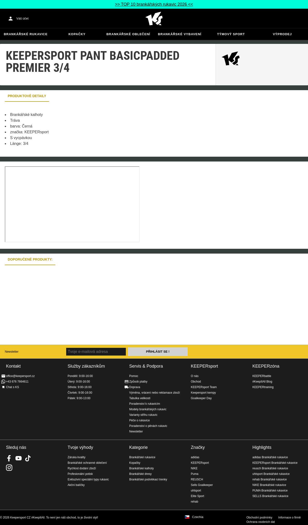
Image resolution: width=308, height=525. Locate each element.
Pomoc (133, 376)
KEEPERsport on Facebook (9, 458)
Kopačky (76, 34)
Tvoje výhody (80, 447)
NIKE (194, 468)
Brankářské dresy (140, 474)
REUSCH (197, 479)
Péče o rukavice (139, 420)
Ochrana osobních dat (260, 522)
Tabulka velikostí (139, 398)
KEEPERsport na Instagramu (9, 467)
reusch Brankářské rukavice (270, 468)
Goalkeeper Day (201, 398)
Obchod (196, 381)
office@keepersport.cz (20, 376)
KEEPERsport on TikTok (28, 458)
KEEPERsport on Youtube (18, 458)
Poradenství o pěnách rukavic (148, 426)
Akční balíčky (76, 485)
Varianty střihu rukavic (143, 415)
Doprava (134, 387)
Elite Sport (197, 496)
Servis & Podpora (146, 366)
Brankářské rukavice (26, 34)
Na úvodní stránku (154, 18)
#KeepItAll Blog (262, 381)
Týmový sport (231, 34)
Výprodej (282, 34)
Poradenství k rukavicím (144, 403)
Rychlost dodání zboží (82, 468)
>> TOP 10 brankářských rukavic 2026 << (154, 4)
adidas (195, 457)
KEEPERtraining (263, 387)
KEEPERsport (204, 366)
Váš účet (22, 18)
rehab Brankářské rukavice (269, 479)
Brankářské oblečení (128, 34)
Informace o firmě (289, 517)
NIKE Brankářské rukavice (269, 485)
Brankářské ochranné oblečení (87, 462)
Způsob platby (138, 381)
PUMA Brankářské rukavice (270, 490)
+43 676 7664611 (17, 381)
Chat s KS (12, 387)
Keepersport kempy (203, 392)
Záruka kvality (76, 457)
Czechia (197, 517)
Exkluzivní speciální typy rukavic (88, 479)
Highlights (261, 447)
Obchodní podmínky (259, 517)
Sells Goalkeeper (202, 485)
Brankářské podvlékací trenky (148, 479)
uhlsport (196, 490)
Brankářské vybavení (179, 34)
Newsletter (12, 351)
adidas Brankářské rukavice (270, 457)
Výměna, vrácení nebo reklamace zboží (154, 392)
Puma (194, 474)
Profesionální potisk (80, 474)
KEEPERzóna (265, 366)
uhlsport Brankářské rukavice (271, 474)
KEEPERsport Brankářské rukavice (274, 462)
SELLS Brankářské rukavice (270, 496)
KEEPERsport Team (204, 387)
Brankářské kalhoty (141, 468)
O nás (195, 376)
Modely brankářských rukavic (148, 409)
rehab (194, 501)
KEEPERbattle (261, 376)
